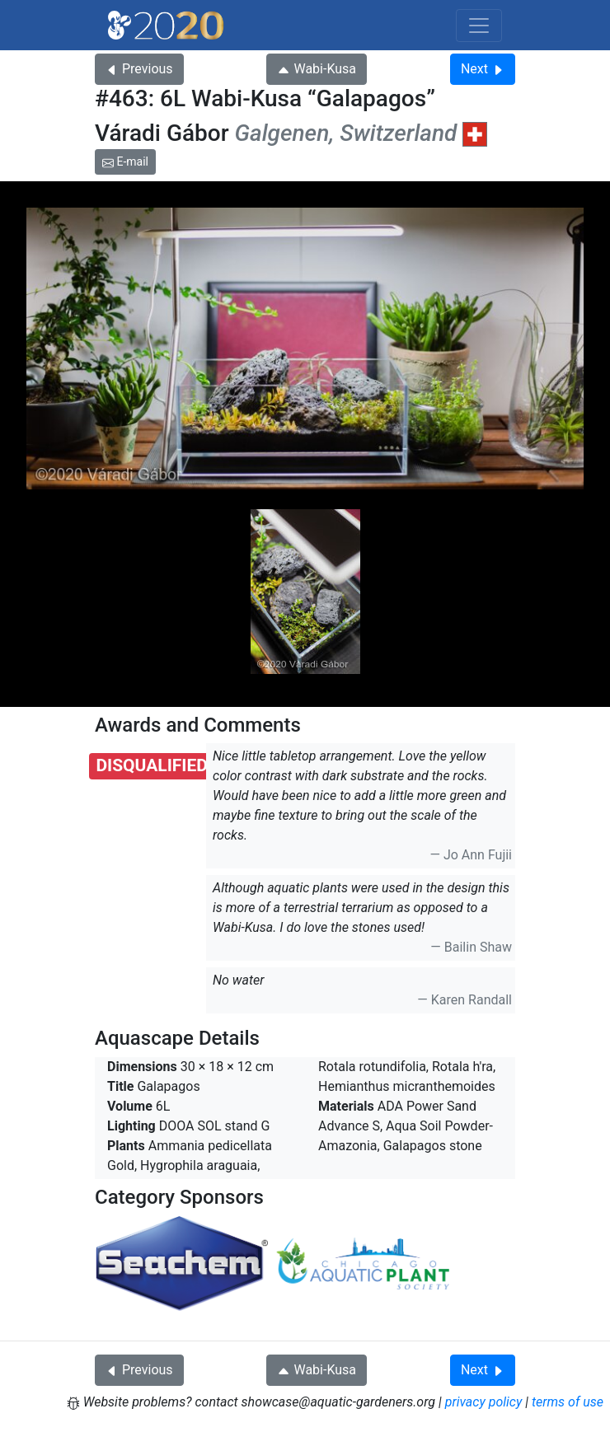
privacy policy (484, 1402)
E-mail (125, 161)
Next (482, 69)
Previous (139, 69)
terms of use (567, 1402)
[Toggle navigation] (479, 25)
